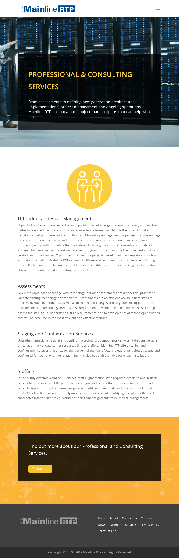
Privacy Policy (149, 525)
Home (102, 518)
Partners (115, 525)
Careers (146, 518)
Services (131, 525)
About (114, 518)
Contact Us (40, 468)
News (102, 525)
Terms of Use (107, 531)
